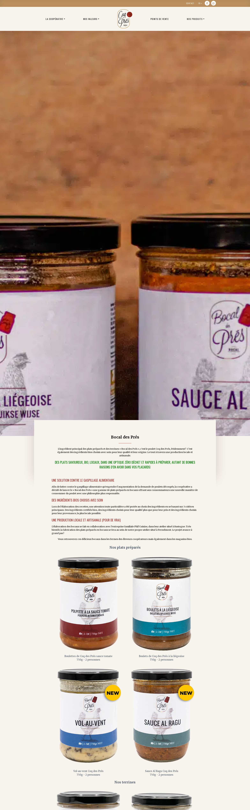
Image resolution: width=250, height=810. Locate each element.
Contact (190, 3)
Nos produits (194, 19)
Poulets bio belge (125, 18)
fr (199, 3)
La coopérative (54, 19)
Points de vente (160, 19)
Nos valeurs (90, 19)
